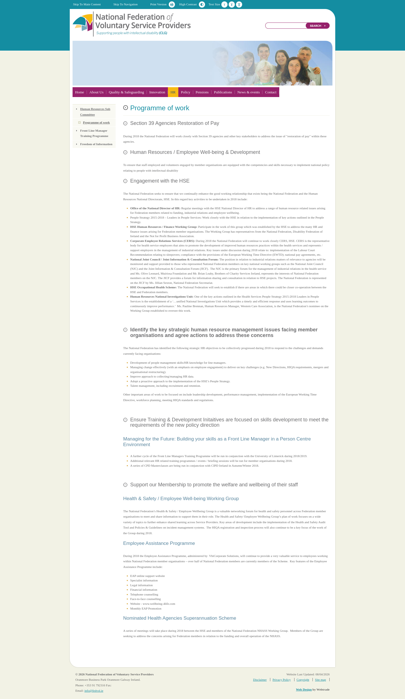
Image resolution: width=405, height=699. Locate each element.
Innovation (157, 92)
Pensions (202, 92)
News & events (248, 92)
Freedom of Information (96, 144)
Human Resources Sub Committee (95, 111)
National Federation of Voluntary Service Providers (132, 23)
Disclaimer (260, 679)
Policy (185, 92)
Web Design (304, 689)
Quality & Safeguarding (126, 92)
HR (173, 92)
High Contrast (188, 4)
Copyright (302, 679)
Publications (223, 92)
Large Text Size (239, 4)
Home (79, 92)
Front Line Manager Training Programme (94, 133)
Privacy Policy (282, 679)
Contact (270, 92)
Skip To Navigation (125, 4)
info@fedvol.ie (93, 690)
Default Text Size (224, 4)
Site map (320, 679)
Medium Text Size (232, 4)
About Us (96, 92)
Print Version (158, 4)
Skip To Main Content (87, 4)
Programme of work (96, 122)
